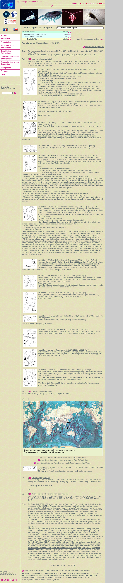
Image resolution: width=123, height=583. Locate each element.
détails (65, 32)
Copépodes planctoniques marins (29, 2)
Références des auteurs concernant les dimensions (50, 494)
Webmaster (4, 571)
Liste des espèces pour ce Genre (89, 39)
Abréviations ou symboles (94, 47)
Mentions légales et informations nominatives (8, 573)
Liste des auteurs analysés (41, 59)
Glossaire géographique (40, 478)
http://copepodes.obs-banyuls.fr (60, 577)
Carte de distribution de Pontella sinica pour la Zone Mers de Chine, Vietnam (64, 463)
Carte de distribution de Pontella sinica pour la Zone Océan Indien (64, 460)
